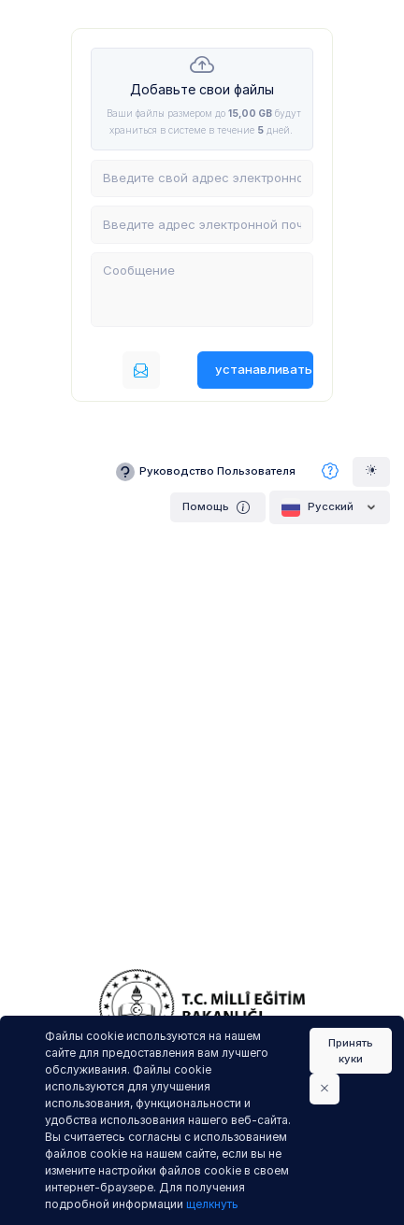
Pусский (329, 507)
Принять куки (350, 1050)
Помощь (217, 507)
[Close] (324, 1089)
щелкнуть (212, 1204)
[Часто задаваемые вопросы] (330, 472)
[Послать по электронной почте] (141, 370)
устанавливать (263, 369)
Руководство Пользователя (205, 472)
